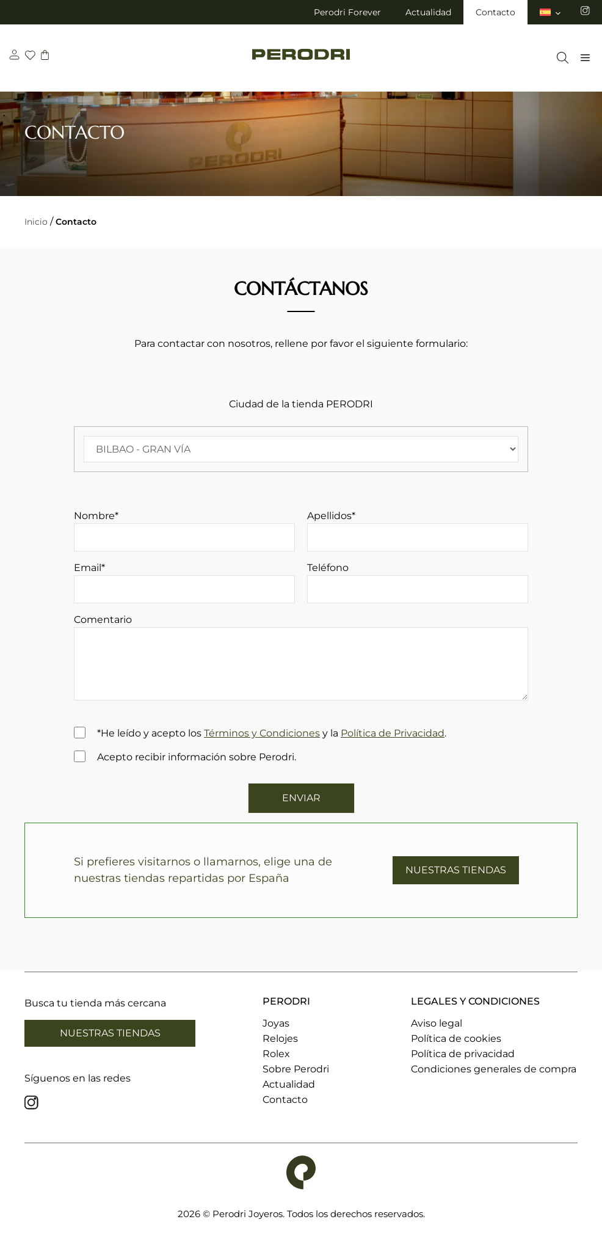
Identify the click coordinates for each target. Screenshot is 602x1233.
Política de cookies (456, 1038)
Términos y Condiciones (262, 733)
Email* (184, 582)
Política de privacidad (463, 1054)
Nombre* (184, 530)
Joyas (276, 1023)
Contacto (495, 12)
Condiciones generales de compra (493, 1069)
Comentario (301, 659)
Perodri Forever (347, 12)
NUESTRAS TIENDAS (455, 870)
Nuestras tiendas (110, 1033)
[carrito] (46, 56)
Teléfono (417, 582)
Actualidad (428, 12)
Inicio (36, 221)
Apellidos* (417, 530)
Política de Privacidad (392, 733)
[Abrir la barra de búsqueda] (559, 58)
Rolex (276, 1054)
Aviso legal (436, 1023)
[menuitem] (551, 12)
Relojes (280, 1038)
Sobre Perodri (296, 1069)
